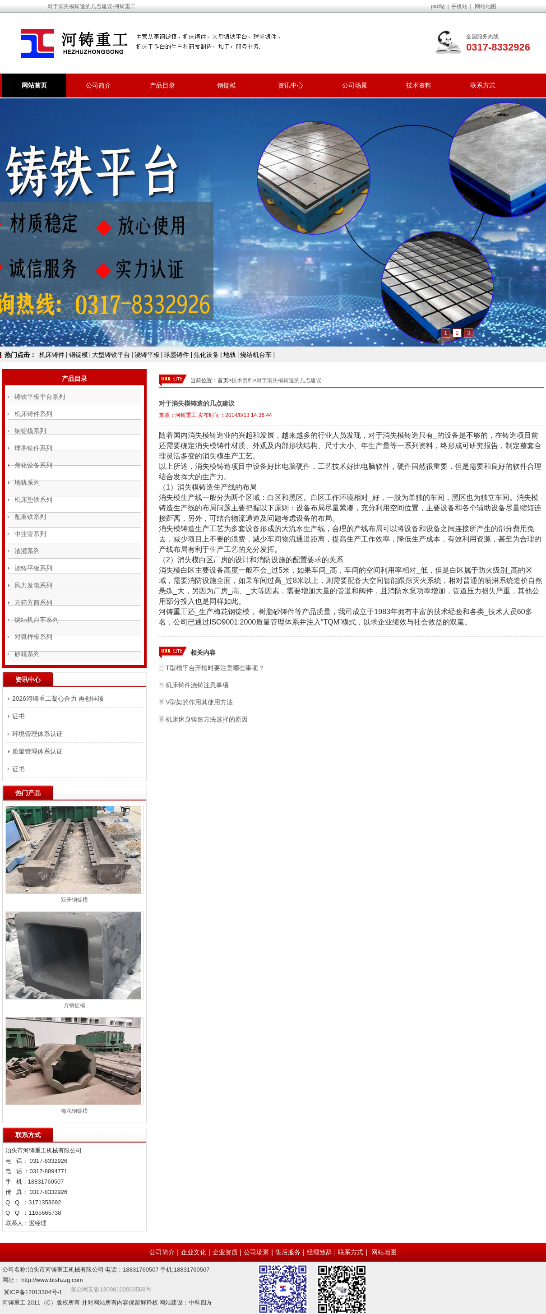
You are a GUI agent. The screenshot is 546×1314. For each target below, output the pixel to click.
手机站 (459, 6)
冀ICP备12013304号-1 (33, 1292)
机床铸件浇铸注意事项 (197, 685)
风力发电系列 (33, 585)
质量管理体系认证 (37, 751)
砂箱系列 (27, 653)
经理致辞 (319, 1252)
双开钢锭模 (74, 900)
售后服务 (288, 1252)
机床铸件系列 (33, 413)
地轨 (229, 354)
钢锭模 (226, 85)
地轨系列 (27, 482)
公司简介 (98, 85)
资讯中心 (290, 85)
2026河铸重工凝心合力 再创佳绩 (58, 698)
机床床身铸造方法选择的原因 (207, 719)
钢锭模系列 (30, 431)
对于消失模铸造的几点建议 (288, 380)
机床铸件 (52, 354)
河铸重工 (186, 415)
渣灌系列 (27, 551)
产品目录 (162, 85)
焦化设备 (206, 354)
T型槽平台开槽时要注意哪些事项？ (215, 667)
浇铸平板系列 (33, 568)
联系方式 (482, 85)
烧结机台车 (256, 354)
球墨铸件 (176, 354)
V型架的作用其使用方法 (199, 702)
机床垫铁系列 (33, 499)
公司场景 (354, 85)
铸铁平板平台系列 (39, 396)
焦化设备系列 (33, 465)
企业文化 (193, 1252)
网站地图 (485, 6)
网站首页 (34, 85)
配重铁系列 (30, 516)
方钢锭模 (74, 1005)
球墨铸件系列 (33, 448)
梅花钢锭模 (74, 1111)
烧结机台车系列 (36, 619)
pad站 (437, 6)
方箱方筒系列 (33, 602)
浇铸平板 (147, 354)
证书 (18, 716)
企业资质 (225, 1252)
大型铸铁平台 (111, 354)
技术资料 (418, 85)
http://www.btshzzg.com (52, 1280)
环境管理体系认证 (37, 733)
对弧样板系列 (33, 636)
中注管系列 (30, 533)
